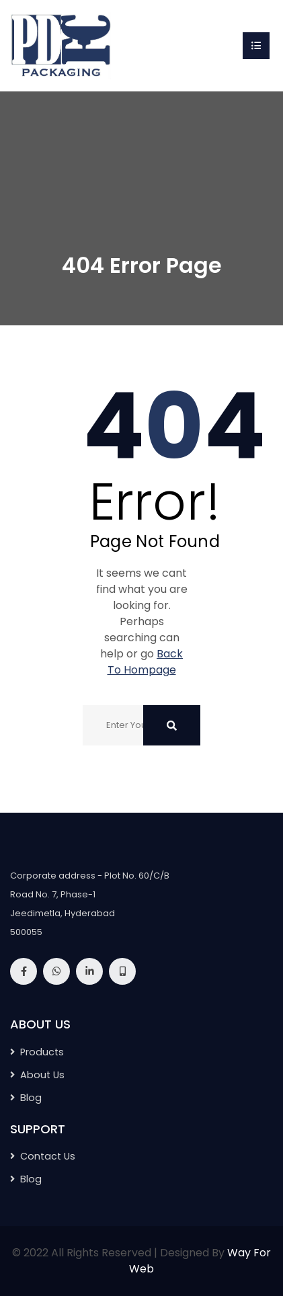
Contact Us (47, 1156)
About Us (42, 1075)
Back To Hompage (146, 662)
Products (42, 1052)
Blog (31, 1097)
